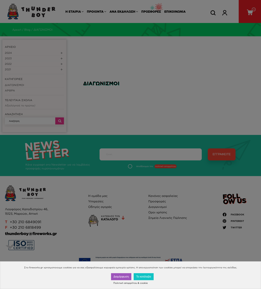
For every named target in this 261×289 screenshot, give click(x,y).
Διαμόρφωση (121, 276)
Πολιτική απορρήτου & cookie (130, 283)
